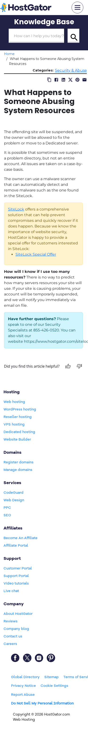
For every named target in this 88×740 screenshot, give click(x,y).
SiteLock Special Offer (35, 254)
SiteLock (16, 209)
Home (9, 54)
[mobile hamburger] (77, 7)
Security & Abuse (71, 70)
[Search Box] (36, 36)
